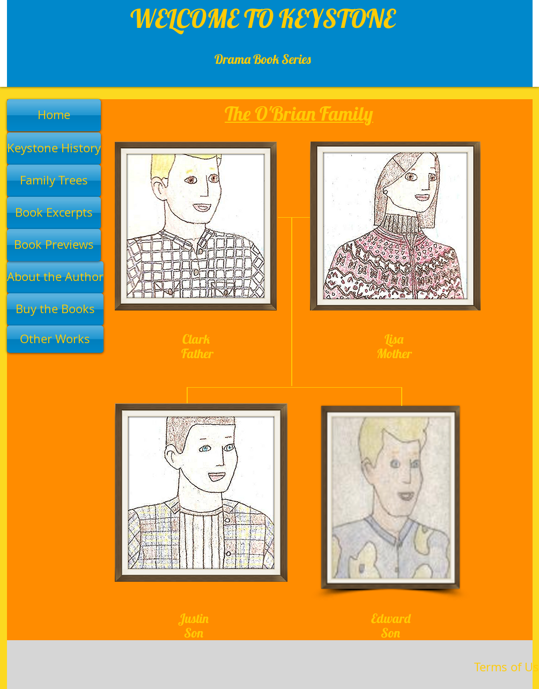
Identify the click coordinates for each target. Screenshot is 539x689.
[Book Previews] (54, 245)
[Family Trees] (54, 181)
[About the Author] (55, 277)
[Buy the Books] (55, 309)
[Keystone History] (54, 148)
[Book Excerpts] (54, 213)
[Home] (54, 115)
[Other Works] (55, 339)
